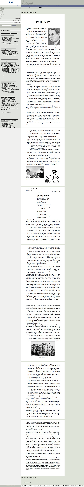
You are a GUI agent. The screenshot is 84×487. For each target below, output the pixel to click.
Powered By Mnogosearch (5, 24)
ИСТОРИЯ (55, 5)
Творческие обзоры (56, 485)
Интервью (72, 485)
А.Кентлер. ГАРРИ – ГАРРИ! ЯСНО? (7, 126)
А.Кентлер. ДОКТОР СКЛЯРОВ (6, 49)
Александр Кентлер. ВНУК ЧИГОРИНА (8, 97)
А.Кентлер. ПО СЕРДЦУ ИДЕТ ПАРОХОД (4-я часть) (10, 68)
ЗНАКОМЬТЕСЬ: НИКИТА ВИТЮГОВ (7, 110)
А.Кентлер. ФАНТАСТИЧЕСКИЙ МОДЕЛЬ (8, 48)
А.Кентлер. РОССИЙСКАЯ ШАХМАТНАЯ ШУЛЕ (9, 104)
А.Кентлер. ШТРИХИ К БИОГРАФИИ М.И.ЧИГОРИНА (10, 103)
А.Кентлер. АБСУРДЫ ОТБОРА (6, 37)
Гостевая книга (31, 486)
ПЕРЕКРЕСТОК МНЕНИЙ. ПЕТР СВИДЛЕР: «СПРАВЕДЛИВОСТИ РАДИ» (9, 112)
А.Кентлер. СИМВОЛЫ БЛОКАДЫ (7, 54)
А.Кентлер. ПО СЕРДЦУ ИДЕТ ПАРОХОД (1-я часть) (10, 71)
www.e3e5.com (25, 7)
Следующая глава (32, 12)
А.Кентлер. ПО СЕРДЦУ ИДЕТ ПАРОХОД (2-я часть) (10, 70)
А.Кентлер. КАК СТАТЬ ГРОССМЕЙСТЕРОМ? (9, 73)
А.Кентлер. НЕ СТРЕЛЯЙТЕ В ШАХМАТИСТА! (9, 122)
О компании (30, 485)
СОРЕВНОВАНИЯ (36, 5)
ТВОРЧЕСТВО (44, 5)
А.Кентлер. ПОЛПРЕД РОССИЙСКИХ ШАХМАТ (9, 53)
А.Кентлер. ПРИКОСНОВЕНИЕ (6, 82)
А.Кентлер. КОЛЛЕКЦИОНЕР (6, 43)
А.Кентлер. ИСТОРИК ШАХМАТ (6, 45)
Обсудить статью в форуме (27, 482)
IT (58, 5)
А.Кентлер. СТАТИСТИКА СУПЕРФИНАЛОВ (8, 63)
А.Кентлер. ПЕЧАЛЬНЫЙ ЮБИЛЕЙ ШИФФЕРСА (9, 119)
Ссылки (37, 486)
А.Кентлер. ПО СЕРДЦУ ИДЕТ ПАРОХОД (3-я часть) (10, 69)
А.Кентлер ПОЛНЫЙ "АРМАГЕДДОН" (7, 56)
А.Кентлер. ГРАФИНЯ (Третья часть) (7, 83)
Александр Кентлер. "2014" (6, 84)
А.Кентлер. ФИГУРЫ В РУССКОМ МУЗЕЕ (8, 81)
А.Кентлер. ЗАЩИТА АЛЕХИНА (6, 39)
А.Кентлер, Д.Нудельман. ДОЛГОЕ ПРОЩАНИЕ (9, 78)
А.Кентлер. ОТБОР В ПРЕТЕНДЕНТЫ (7, 35)
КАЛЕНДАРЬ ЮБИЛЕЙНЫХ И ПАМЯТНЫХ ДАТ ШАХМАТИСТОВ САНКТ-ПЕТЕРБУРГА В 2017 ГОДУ (10, 65)
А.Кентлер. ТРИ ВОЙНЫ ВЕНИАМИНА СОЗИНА (9, 51)
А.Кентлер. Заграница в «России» (7, 125)
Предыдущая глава (24, 12)
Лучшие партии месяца (47, 485)
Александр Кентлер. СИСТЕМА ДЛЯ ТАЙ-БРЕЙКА (10, 38)
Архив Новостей (24, 486)
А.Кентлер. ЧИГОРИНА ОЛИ (6, 36)
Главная (24, 485)
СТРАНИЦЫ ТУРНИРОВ (27, 5)
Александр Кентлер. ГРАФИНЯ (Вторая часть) (9, 85)
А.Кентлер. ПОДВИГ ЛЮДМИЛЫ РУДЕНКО (8, 55)
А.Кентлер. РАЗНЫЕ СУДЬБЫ (6, 40)
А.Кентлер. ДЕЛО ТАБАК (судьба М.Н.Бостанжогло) (10, 93)
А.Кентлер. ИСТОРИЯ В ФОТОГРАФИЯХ (8, 98)
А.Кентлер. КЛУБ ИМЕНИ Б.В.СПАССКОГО (8, 72)
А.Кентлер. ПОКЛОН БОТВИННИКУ (7, 91)
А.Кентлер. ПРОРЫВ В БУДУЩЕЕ (7, 123)
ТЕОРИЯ (49, 5)
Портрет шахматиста (65, 485)
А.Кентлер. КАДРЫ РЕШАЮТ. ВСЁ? (7, 100)
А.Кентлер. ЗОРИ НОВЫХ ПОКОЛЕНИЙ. (8, 127)
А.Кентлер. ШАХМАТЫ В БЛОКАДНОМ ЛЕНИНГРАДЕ (10, 113)
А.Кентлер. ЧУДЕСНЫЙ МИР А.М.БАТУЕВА (8, 52)
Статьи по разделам (33, 7)
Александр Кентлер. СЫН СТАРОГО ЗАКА (8, 92)
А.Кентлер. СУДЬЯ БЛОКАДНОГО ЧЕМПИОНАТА (9, 44)
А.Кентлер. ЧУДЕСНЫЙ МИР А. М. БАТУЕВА (9, 61)
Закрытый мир (78, 485)
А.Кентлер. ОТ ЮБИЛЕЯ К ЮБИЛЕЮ (7, 88)
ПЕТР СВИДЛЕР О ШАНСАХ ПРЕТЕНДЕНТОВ (9, 105)
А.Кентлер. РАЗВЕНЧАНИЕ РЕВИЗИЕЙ (8, 99)
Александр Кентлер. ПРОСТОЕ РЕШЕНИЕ (8, 62)
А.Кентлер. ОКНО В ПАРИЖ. (6, 124)
